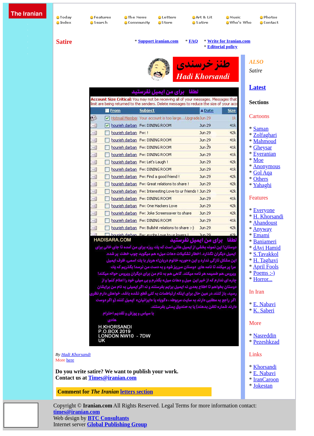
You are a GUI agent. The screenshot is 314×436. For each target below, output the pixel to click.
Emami (261, 235)
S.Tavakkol (265, 254)
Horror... (263, 279)
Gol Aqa (262, 173)
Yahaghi (262, 185)
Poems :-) (264, 273)
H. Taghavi (265, 260)
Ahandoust (265, 223)
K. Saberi (263, 310)
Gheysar (262, 147)
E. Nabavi (264, 304)
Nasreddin (264, 335)
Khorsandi (265, 367)
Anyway (262, 229)
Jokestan (263, 386)
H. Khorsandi (268, 216)
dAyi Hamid (267, 248)
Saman (261, 129)
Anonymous (266, 166)
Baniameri (265, 241)
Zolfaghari (265, 135)
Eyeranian (264, 154)
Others (260, 179)
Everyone (264, 210)
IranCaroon (266, 379)
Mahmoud (264, 141)
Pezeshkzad (266, 342)
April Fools (265, 267)
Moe (258, 160)
